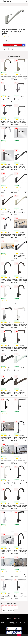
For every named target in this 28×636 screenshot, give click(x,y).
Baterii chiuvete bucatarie (8, 610)
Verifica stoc (17, 45)
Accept (18, 635)
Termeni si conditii (5, 622)
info (12, 79)
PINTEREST (17, 618)
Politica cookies (12, 635)
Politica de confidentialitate (16, 622)
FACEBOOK (10, 618)
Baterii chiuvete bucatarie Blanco (9, 607)
